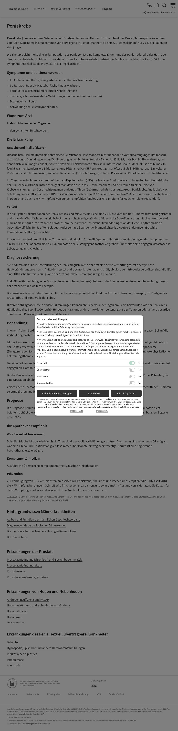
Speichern (94, 393)
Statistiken (42, 376)
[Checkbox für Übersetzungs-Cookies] (132, 370)
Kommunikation (45, 383)
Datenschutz (76, 410)
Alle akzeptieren (126, 393)
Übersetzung (43, 369)
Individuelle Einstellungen (57, 393)
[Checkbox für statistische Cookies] (132, 376)
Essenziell (42, 362)
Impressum (102, 410)
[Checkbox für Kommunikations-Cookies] (132, 383)
